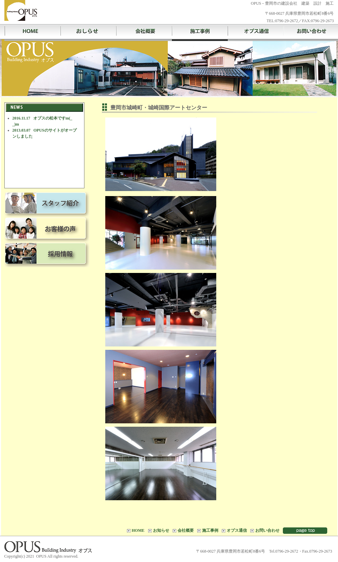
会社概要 (144, 32)
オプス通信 (256, 32)
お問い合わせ (267, 530)
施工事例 (200, 32)
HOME (32, 32)
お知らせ (88, 32)
